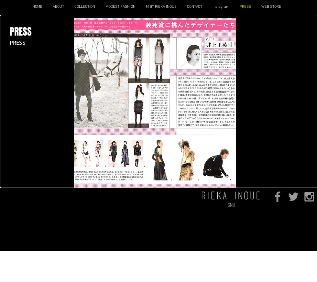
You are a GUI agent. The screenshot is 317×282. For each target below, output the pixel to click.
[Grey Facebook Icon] (277, 196)
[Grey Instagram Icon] (309, 196)
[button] (84, 7)
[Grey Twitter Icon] (293, 196)
